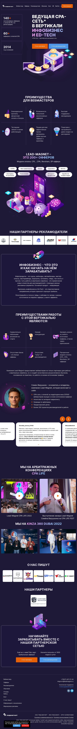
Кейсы (6, 694)
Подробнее (25, 723)
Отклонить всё (25, 725)
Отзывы (6, 692)
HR (53, 6)
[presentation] (0, 246)
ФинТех (57, 6)
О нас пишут (8, 700)
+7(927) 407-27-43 (67, 679)
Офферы (27, 6)
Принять (16, 725)
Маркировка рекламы (11, 707)
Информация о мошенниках (13, 704)
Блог (49, 6)
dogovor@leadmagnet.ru (65, 681)
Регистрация (67, 6)
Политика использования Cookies (63, 718)
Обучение (44, 6)
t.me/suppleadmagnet (66, 687)
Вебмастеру (19, 6)
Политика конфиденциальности (43, 718)
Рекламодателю (35, 6)
